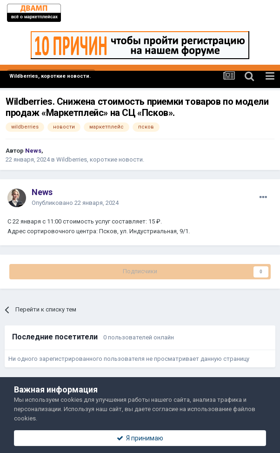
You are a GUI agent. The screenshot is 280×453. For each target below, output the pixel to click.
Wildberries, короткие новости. (100, 159)
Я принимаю (140, 438)
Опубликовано (75, 202)
